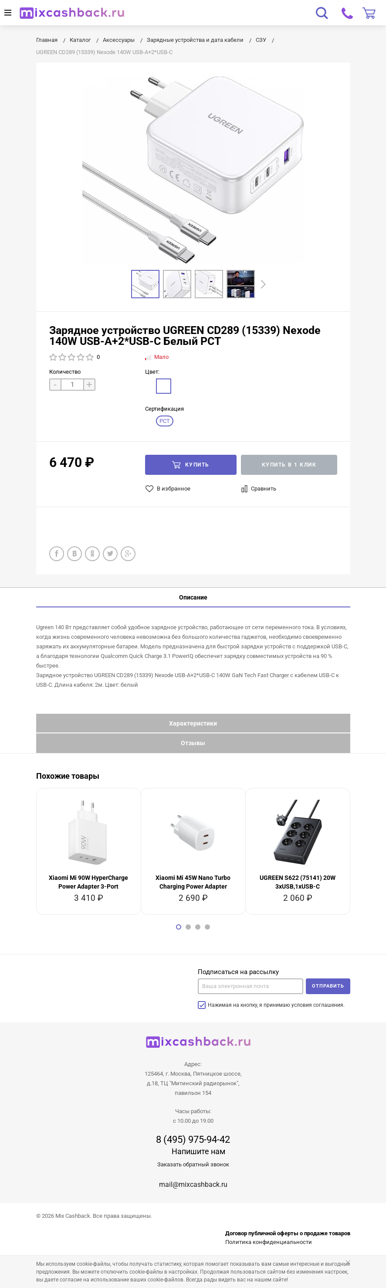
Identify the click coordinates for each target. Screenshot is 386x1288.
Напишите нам (198, 1151)
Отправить (328, 986)
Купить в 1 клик (289, 465)
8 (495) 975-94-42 (193, 1140)
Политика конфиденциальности (268, 1242)
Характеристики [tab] (193, 723)
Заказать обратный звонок (193, 1164)
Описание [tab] (193, 597)
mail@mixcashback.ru (193, 1184)
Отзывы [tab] (193, 742)
